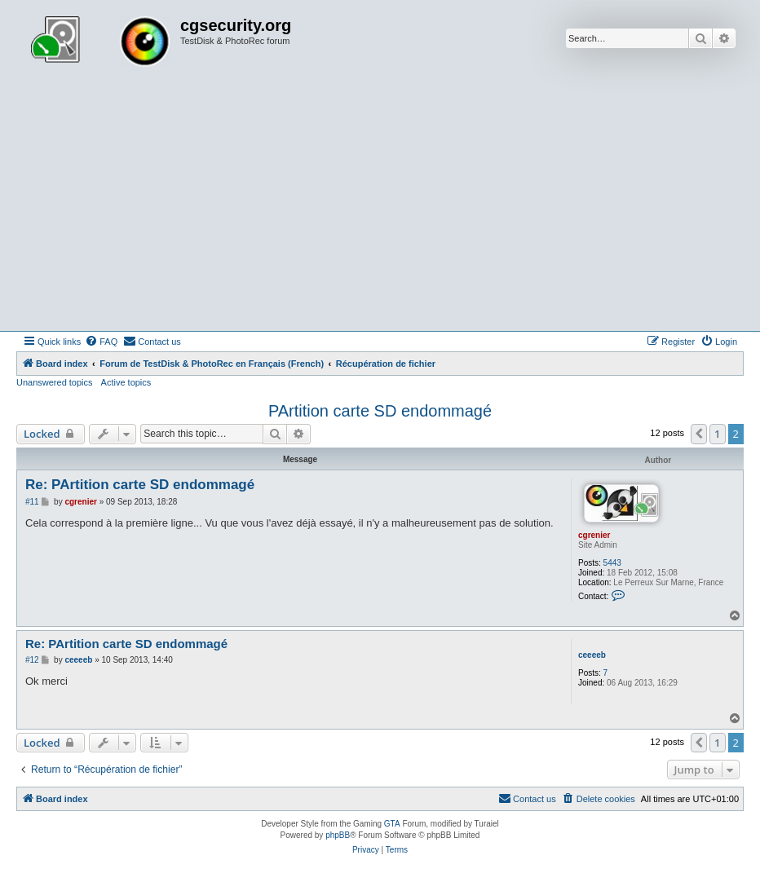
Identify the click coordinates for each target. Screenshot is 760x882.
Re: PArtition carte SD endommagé (139, 484)
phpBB (337, 835)
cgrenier (594, 535)
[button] (699, 433)
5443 (612, 562)
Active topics (126, 382)
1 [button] (717, 433)
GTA (392, 823)
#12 (32, 659)
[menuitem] (101, 341)
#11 (32, 501)
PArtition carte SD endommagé (380, 411)
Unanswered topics (54, 382)
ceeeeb (592, 654)
